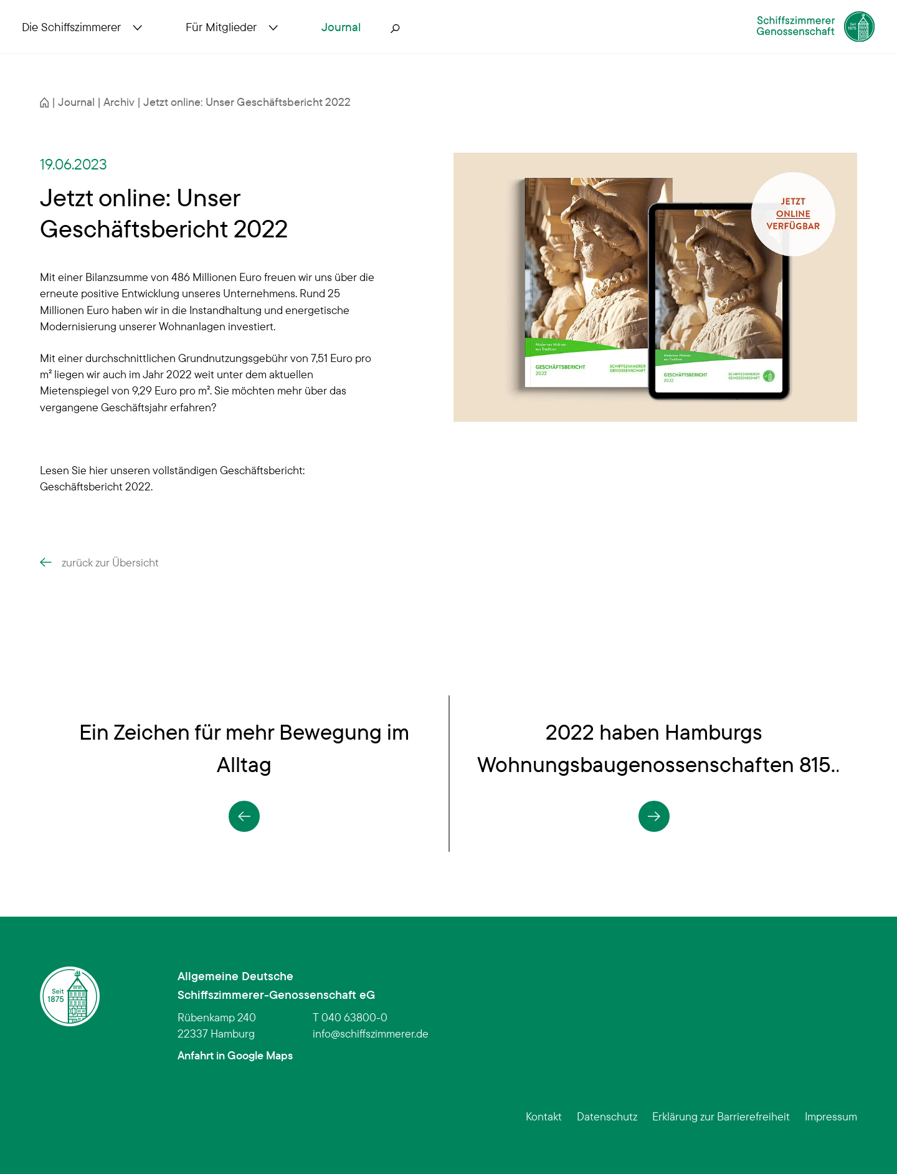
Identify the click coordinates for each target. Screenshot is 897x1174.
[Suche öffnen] (414, 45)
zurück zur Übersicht (99, 562)
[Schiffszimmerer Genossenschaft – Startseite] (781, 40)
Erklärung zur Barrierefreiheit (721, 1116)
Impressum (831, 1116)
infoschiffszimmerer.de (371, 1033)
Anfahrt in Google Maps (235, 1055)
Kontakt (544, 1116)
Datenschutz (607, 1116)
